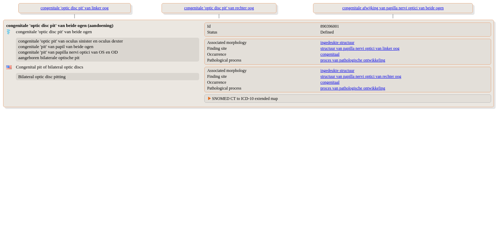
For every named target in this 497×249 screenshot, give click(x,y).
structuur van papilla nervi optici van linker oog (359, 48)
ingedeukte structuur (337, 42)
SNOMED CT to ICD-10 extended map (245, 98)
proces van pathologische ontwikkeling (352, 60)
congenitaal (329, 54)
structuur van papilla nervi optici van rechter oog (360, 76)
